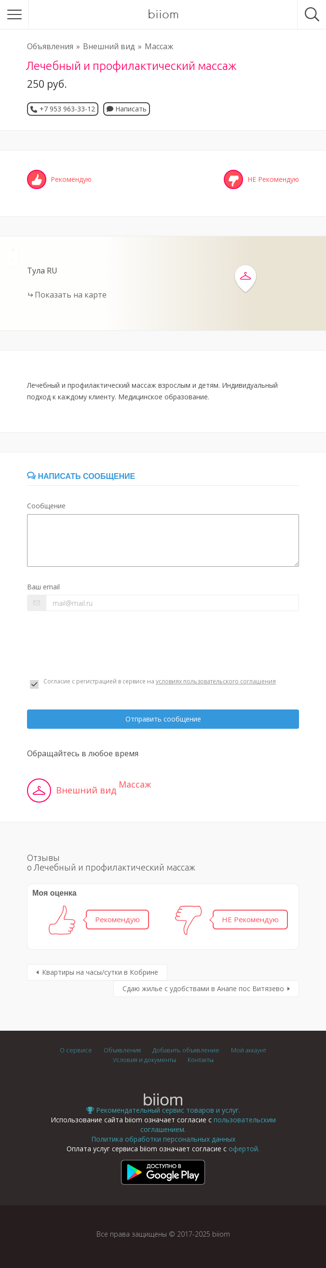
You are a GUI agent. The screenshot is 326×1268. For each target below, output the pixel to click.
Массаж (159, 46)
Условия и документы (144, 1060)
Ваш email (43, 586)
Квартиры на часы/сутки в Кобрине (100, 972)
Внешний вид (109, 46)
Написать (127, 108)
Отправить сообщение (163, 718)
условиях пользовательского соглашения (216, 681)
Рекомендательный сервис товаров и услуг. (163, 1110)
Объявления (50, 46)
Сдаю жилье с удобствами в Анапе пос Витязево (203, 988)
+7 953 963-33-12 (67, 108)
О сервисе (76, 1050)
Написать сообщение (81, 476)
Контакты (201, 1060)
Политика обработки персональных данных (163, 1139)
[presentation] (100, 644)
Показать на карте (71, 294)
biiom (163, 14)
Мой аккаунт (248, 1050)
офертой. (244, 1148)
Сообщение (46, 505)
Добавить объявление (185, 1050)
